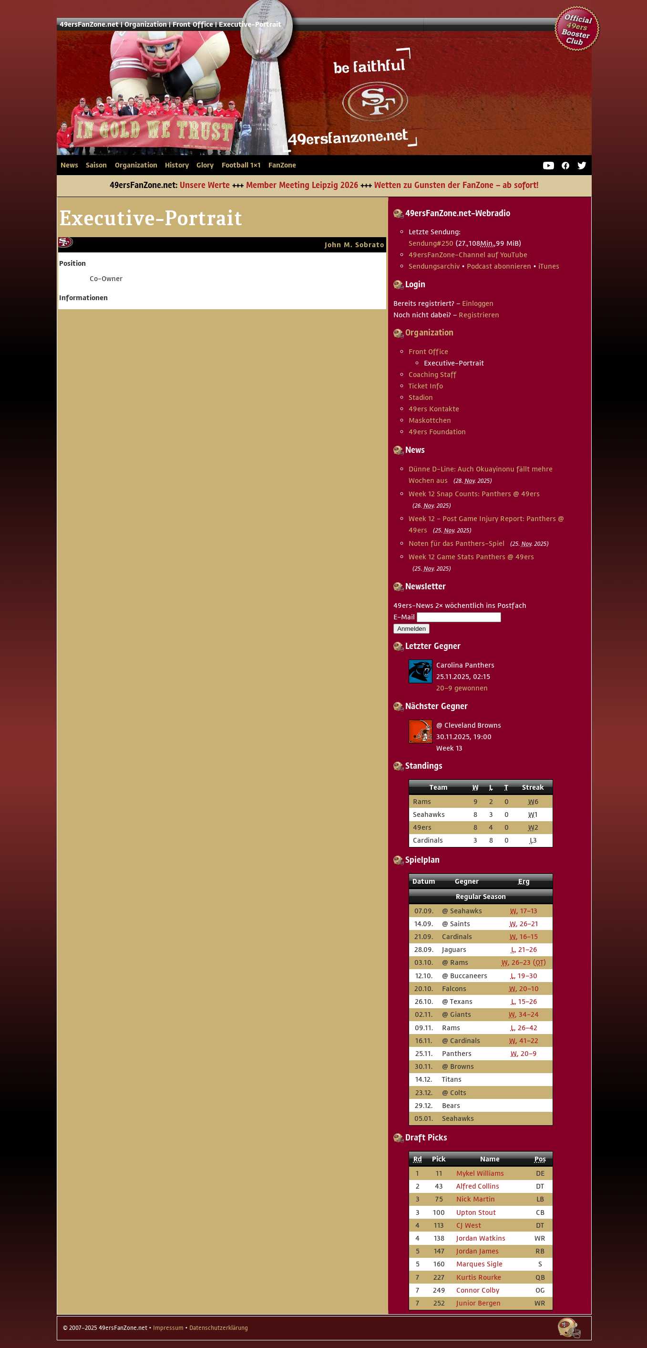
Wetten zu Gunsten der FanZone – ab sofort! (456, 185)
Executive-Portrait (250, 24)
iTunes (548, 266)
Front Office (193, 24)
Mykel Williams (480, 1173)
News (69, 165)
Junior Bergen (478, 1302)
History (177, 165)
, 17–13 (523, 910)
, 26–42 (524, 1027)
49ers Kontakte (434, 408)
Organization (145, 24)
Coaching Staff (432, 374)
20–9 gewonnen (462, 687)
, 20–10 (524, 988)
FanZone (282, 165)
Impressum (168, 1328)
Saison (96, 165)
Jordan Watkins (480, 1238)
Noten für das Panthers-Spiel (456, 543)
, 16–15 (524, 936)
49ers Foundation (437, 431)
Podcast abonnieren (499, 266)
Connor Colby (477, 1290)
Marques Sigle (479, 1263)
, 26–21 (524, 923)
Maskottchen (430, 420)
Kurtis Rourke (478, 1277)
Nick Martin (475, 1198)
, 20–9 (524, 1053)
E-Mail (404, 616)
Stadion (421, 397)
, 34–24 (524, 1014)
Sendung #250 (431, 243)
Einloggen (477, 303)
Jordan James (477, 1250)
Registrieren (479, 314)
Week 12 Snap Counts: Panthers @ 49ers (474, 493)
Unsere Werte (205, 185)
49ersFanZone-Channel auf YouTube (468, 254)
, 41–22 (523, 1040)
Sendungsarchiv (434, 266)
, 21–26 (524, 949)
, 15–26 (524, 1001)
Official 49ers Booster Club (577, 28)
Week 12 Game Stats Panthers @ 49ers (471, 556)
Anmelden (411, 628)
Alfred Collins (477, 1186)
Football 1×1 (241, 165)
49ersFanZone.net (233, 108)
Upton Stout (476, 1212)
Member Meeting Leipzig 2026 (302, 185)
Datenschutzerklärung (218, 1328)
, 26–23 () (524, 962)
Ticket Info (426, 385)
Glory (205, 165)
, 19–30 (524, 975)
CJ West (468, 1225)
